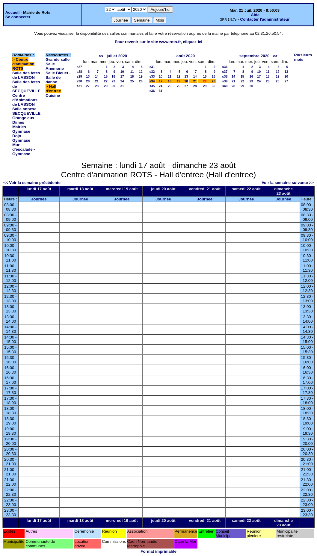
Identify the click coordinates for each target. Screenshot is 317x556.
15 (106, 76)
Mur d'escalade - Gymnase (23, 149)
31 (122, 86)
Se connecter (18, 17)
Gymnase (21, 131)
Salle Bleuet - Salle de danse (58, 77)
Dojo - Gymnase (21, 138)
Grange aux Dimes (23, 120)
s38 (225, 76)
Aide (255, 15)
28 (97, 86)
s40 (225, 86)
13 (88, 76)
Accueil (12, 12)
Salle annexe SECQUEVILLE (26, 111)
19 (141, 76)
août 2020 (185, 56)
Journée (39, 199)
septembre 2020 (254, 56)
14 (97, 76)
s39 (225, 81)
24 (122, 81)
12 (141, 71)
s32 (152, 71)
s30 (79, 81)
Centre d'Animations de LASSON (24, 100)
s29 (79, 76)
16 (113, 76)
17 (122, 76)
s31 (79, 86)
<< (101, 56)
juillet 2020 (117, 56)
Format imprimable (158, 551)
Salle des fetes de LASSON (26, 75)
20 (88, 81)
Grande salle (58, 59)
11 (132, 71)
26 (141, 81)
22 (106, 81)
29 (106, 86)
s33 (152, 76)
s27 (79, 67)
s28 (79, 71)
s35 (152, 86)
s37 (225, 71)
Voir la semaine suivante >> (288, 182)
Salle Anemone (55, 66)
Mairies (19, 127)
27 (88, 86)
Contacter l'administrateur (264, 19)
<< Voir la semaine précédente (32, 182)
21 (97, 81)
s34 (152, 81)
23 (113, 81)
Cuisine (53, 95)
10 (122, 71)
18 (132, 76)
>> (275, 56)
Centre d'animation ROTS (23, 64)
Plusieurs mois (303, 57)
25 (132, 81)
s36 (152, 91)
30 (113, 86)
